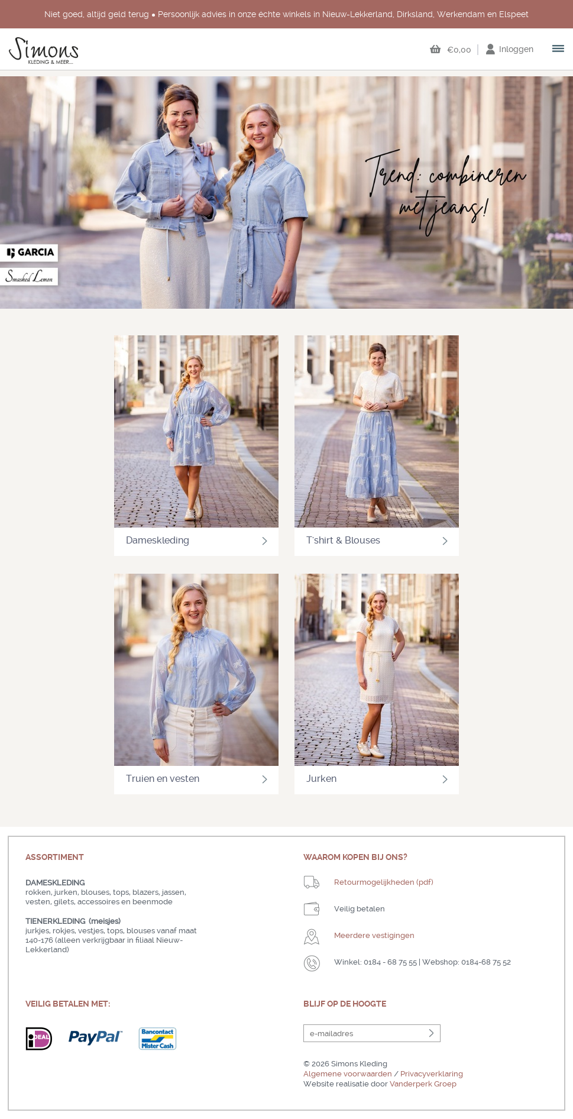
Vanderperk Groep (423, 1083)
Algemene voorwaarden (347, 1073)
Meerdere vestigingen (374, 935)
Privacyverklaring (431, 1073)
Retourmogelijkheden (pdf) (383, 882)
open (558, 49)
